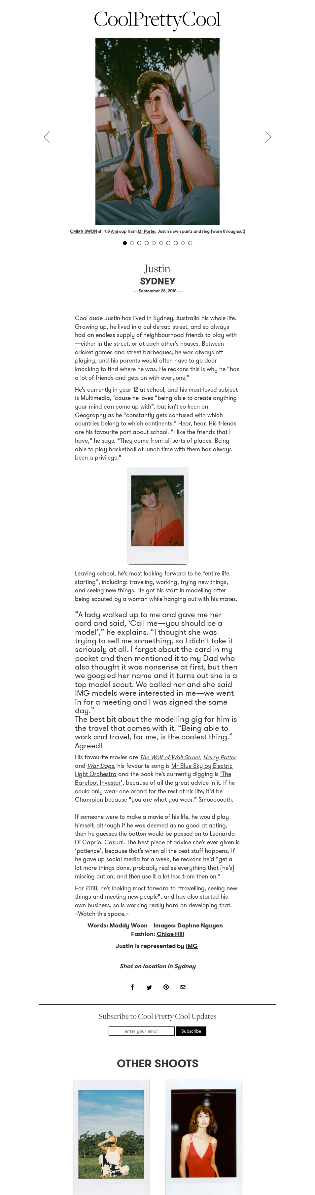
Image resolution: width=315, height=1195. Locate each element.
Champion (89, 591)
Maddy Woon (129, 717)
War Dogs (100, 557)
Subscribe (191, 822)
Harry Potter (219, 548)
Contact (152, 1156)
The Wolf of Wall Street (170, 548)
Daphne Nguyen (200, 717)
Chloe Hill (170, 725)
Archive (207, 1156)
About (103, 1156)
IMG (192, 737)
